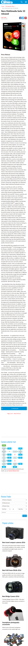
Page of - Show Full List (14, 413)
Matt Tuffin (3, 17)
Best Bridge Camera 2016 (10, 596)
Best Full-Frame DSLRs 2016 (11, 570)
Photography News (10, 6)
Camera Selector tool (14, 470)
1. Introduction (10, 408)
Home (2, 6)
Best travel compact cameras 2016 (13, 542)
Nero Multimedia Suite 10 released (10, 8)
